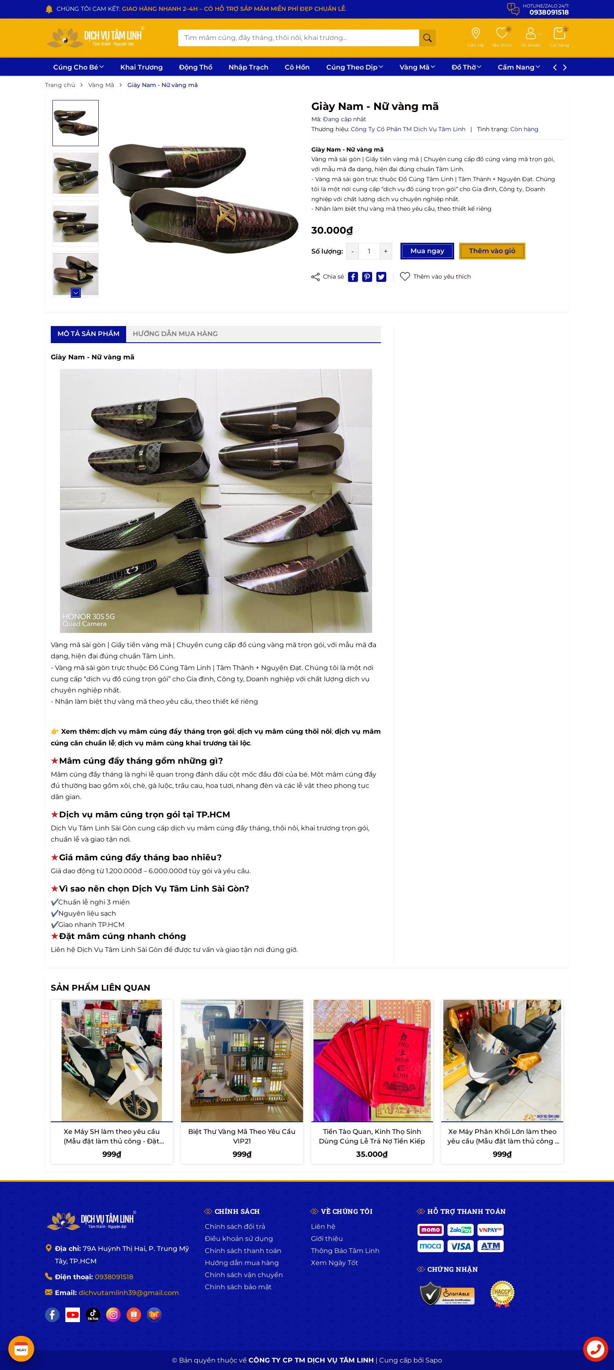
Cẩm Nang (519, 67)
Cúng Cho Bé (78, 67)
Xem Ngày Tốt (334, 1263)
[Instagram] (113, 1315)
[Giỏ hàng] (559, 38)
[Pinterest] (367, 277)
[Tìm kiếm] (427, 38)
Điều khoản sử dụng (239, 1239)
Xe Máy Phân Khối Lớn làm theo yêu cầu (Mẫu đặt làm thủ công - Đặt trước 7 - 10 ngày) (502, 1141)
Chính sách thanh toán (243, 1251)
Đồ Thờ (467, 67)
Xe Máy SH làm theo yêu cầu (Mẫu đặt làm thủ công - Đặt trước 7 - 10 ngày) (112, 1141)
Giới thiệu (327, 1239)
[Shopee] (134, 1315)
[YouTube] (72, 1315)
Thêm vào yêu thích (435, 276)
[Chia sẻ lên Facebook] (353, 277)
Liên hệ (323, 1227)
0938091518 (114, 1277)
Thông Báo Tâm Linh (345, 1251)
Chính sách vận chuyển (244, 1275)
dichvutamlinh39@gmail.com (129, 1293)
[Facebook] (52, 1315)
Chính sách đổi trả (235, 1227)
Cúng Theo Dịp (354, 67)
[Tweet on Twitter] (381, 277)
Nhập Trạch (248, 67)
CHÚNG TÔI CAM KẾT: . (201, 8)
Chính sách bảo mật (238, 1287)
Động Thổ (195, 67)
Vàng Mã (417, 67)
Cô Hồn (297, 67)
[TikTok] (93, 1315)
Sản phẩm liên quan (100, 988)
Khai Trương (141, 67)
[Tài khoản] (530, 38)
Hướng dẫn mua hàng (242, 1263)
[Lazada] (154, 1315)
